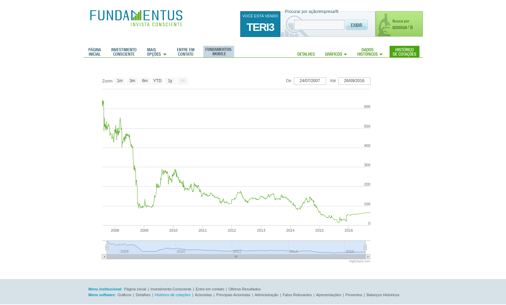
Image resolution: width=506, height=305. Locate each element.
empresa (400, 27)
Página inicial (95, 51)
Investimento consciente (124, 51)
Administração (266, 295)
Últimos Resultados (244, 289)
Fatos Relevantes (297, 295)
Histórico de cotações (404, 51)
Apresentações (328, 295)
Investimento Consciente (170, 289)
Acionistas (203, 295)
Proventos (353, 295)
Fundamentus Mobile (217, 51)
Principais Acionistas (233, 295)
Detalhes (306, 51)
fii (411, 27)
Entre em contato (186, 51)
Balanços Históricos (383, 295)
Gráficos (336, 51)
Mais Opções (156, 51)
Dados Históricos (370, 51)
